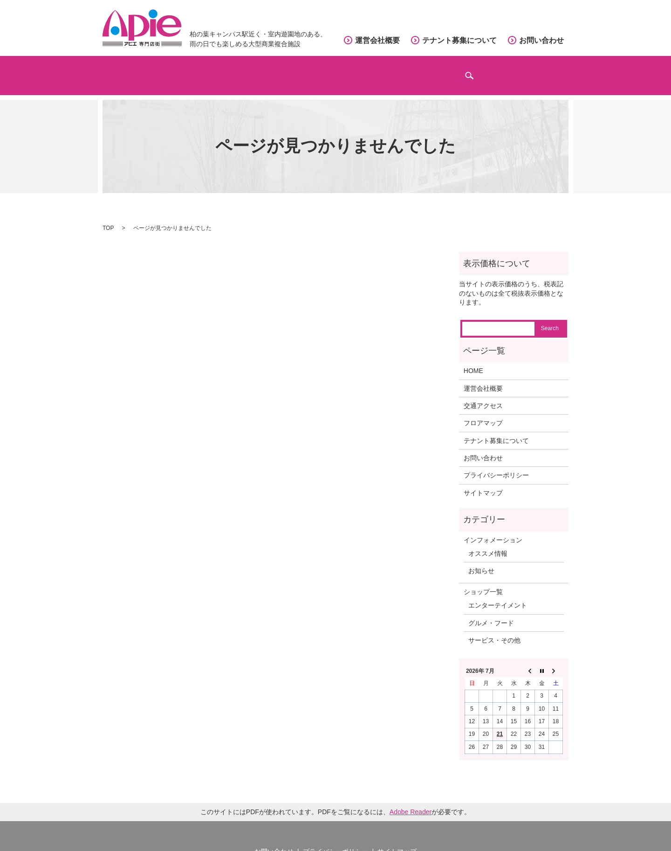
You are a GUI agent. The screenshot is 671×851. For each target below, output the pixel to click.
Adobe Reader (410, 799)
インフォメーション (487, 70)
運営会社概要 (377, 40)
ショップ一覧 (483, 579)
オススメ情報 (487, 541)
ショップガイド (216, 70)
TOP (108, 216)
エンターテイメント (497, 593)
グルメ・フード (491, 611)
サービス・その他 (494, 628)
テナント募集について (459, 40)
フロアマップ (305, 70)
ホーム (138, 70)
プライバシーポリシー (496, 463)
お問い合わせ (541, 40)
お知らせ (481, 559)
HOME (473, 359)
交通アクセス (391, 70)
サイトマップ (483, 480)
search (558, 75)
